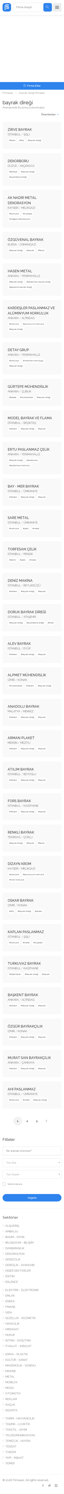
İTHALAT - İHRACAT (18, 1346)
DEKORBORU (18, 161)
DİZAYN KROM (19, 864)
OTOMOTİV (13, 1393)
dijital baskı (16, 974)
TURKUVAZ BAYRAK (24, 963)
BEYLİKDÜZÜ (32, 585)
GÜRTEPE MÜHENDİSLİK (28, 387)
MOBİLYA (11, 1382)
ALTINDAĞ (28, 318)
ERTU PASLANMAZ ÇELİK (28, 449)
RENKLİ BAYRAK (21, 832)
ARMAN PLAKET (21, 738)
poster (39, 911)
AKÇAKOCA (27, 165)
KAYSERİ (13, 207)
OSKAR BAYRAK (20, 900)
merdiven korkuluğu (34, 360)
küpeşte (28, 214)
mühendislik (27, 397)
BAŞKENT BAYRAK (23, 995)
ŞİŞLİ (27, 134)
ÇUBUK (26, 391)
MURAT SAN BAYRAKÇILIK (29, 1058)
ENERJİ (10, 1301)
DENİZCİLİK (12, 1259)
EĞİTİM (10, 1276)
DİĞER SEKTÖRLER (18, 1270)
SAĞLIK (10, 1404)
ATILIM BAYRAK (21, 769)
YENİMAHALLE (31, 276)
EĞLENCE (11, 1282)
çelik (26, 528)
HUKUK (10, 1335)
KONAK (22, 680)
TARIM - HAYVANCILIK (19, 1418)
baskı (13, 140)
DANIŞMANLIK (14, 1248)
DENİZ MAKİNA (20, 581)
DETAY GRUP (18, 350)
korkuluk (15, 214)
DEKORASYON (14, 1254)
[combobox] (32, 1162)
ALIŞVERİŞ (12, 1225)
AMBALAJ (11, 1231)
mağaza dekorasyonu (21, 219)
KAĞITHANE (31, 805)
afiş (22, 140)
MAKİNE (10, 1371)
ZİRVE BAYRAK (20, 130)
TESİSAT (11, 1446)
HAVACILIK (12, 1323)
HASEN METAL (20, 271)
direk (51, 623)
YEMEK (10, 1463)
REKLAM (11, 1399)
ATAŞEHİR (30, 616)
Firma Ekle (32, 85)
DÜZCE (12, 165)
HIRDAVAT (12, 1329)
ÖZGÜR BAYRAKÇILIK (25, 1026)
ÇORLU (28, 837)
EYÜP (27, 648)
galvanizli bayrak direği (21, 287)
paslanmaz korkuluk (20, 465)
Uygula (32, 1197)
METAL (10, 1376)
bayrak (31, 250)
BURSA (12, 244)
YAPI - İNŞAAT (14, 1457)
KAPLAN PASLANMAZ (26, 932)
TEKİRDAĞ (14, 837)
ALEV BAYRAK (19, 644)
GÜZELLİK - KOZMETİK (20, 1318)
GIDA (8, 1312)
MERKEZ (28, 711)
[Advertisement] (32, 48)
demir (13, 560)
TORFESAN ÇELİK (22, 549)
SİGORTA (11, 1410)
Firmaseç (8, 92)
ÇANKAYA (28, 1062)
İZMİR (11, 680)
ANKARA (13, 276)
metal (36, 528)
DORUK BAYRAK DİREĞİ (27, 612)
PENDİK (28, 554)
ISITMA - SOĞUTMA (18, 1340)
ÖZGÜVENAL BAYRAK (25, 240)
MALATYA (14, 711)
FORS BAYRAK (19, 801)
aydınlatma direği (19, 177)
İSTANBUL (14, 134)
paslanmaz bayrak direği (39, 282)
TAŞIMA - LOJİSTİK (17, 1424)
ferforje (14, 172)
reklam (14, 429)
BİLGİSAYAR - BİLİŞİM (19, 1242)
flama (41, 250)
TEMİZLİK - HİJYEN (17, 1441)
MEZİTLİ (25, 742)
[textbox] (32, 1163)
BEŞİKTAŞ (30, 423)
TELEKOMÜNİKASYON (20, 1435)
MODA (9, 1388)
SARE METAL (18, 518)
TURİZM (10, 1452)
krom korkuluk (17, 880)
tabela (13, 397)
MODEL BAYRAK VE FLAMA (30, 418)
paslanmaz (33, 460)
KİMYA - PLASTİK (16, 1354)
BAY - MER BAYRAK (23, 486)
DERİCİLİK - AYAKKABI (19, 1265)
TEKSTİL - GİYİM (16, 1429)
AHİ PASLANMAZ (22, 1089)
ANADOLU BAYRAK (23, 706)
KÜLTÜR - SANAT (16, 1360)
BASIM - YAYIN (14, 1237)
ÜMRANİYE (31, 491)
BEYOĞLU (30, 774)
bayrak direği (35, 140)
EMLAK (10, 1295)
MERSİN (12, 742)
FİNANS (10, 1307)
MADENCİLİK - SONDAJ (20, 1365)
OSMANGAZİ (28, 244)
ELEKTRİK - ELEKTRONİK (22, 1290)
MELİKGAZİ (28, 207)
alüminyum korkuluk (34, 324)
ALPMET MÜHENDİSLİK (27, 675)
